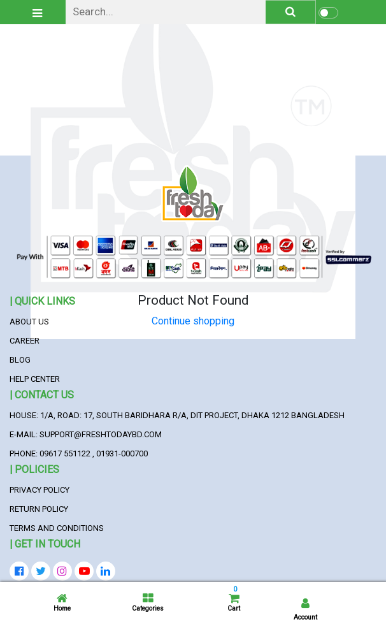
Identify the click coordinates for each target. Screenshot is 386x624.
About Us (29, 321)
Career (24, 340)
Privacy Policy (39, 490)
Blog (20, 360)
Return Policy (39, 509)
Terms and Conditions (57, 528)
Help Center (35, 379)
